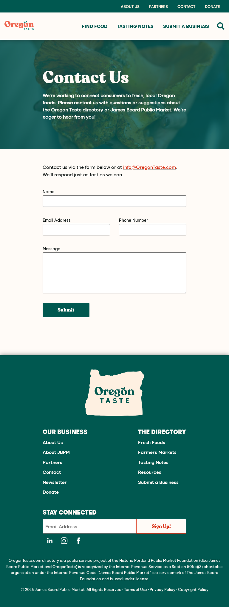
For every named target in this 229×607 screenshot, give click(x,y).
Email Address (57, 220)
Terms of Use (135, 589)
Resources (149, 472)
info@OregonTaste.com (149, 167)
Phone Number (133, 220)
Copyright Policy (193, 589)
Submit (66, 310)
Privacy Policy (162, 589)
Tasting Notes (153, 462)
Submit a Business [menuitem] (186, 26)
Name (48, 191)
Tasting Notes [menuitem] (135, 26)
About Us (130, 6)
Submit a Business (158, 482)
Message (51, 248)
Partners (158, 6)
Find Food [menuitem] (94, 26)
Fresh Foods (151, 442)
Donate (212, 6)
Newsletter (55, 482)
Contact (186, 6)
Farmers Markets (157, 452)
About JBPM (56, 452)
